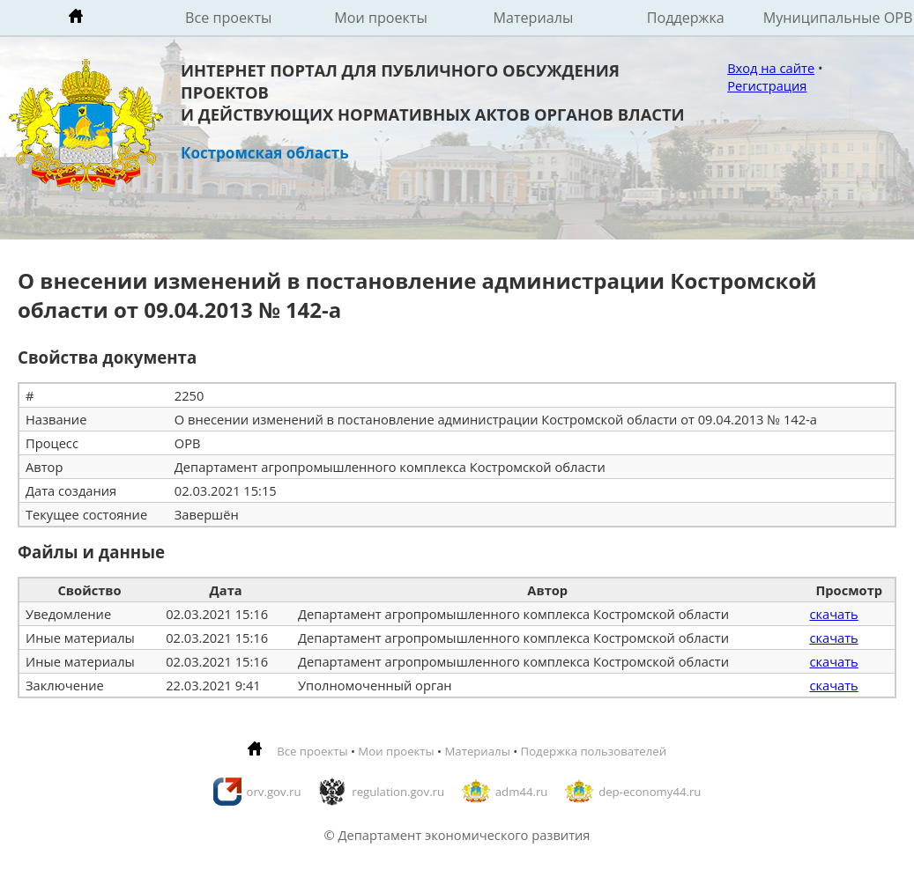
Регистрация (766, 85)
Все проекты (228, 17)
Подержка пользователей (593, 751)
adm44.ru (521, 792)
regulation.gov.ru (398, 792)
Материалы (533, 17)
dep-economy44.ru (649, 792)
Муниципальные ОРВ (838, 17)
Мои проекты (380, 17)
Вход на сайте (770, 68)
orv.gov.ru (274, 792)
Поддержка (686, 17)
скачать (833, 614)
